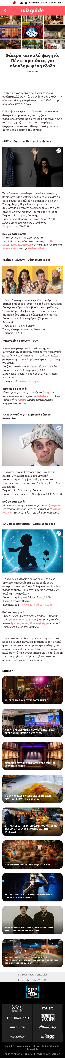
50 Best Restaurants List (32, 974)
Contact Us (32, 1049)
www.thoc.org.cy (30, 381)
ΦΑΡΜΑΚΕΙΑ (34, 3)
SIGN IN (44, 3)
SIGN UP (52, 3)
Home (7, 1046)
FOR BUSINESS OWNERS (32, 980)
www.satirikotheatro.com (37, 604)
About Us (54, 1046)
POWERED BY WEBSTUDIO (47, 1054)
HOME (60, 3)
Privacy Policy (41, 1046)
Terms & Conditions (22, 1046)
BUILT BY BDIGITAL (14, 1054)
